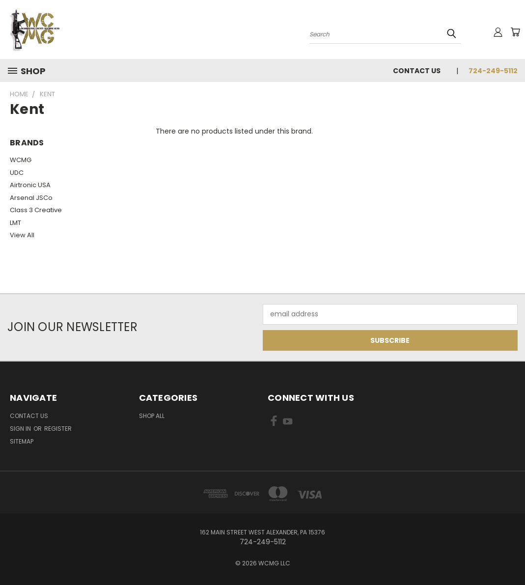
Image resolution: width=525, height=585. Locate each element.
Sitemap (21, 441)
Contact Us (417, 71)
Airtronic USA (30, 185)
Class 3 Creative (36, 210)
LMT (15, 222)
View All (22, 235)
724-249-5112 (493, 71)
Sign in (21, 428)
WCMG (20, 160)
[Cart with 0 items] (515, 32)
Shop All (152, 416)
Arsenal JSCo (31, 197)
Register (58, 428)
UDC (17, 172)
